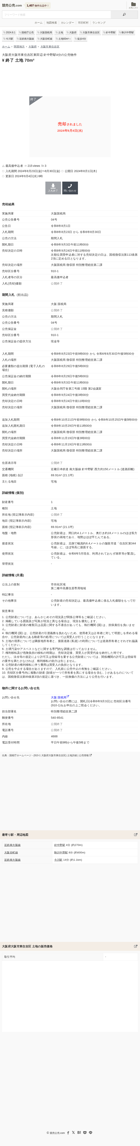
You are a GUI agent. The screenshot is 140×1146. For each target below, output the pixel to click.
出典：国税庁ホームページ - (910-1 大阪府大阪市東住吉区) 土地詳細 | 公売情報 (47, 755)
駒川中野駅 (128, 32)
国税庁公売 (28, 32)
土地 (60, 32)
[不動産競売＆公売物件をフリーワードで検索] (56, 15)
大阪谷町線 (46, 38)
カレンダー (67, 22)
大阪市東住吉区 (91, 32)
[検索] (124, 15)
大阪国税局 (46, 32)
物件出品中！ (38, 5)
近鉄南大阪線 (26, 38)
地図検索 (51, 22)
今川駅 (9, 38)
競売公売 (8, 5)
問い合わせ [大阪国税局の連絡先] (70, 188)
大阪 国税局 (58, 697)
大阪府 (73, 32)
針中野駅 (111, 32)
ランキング (99, 22)
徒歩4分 (81, 38)
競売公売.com (57, 1133)
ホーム (39, 22)
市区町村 (83, 22)
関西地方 (19, 46)
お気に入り (133, 5)
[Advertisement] (70, 79)
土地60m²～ (64, 38)
